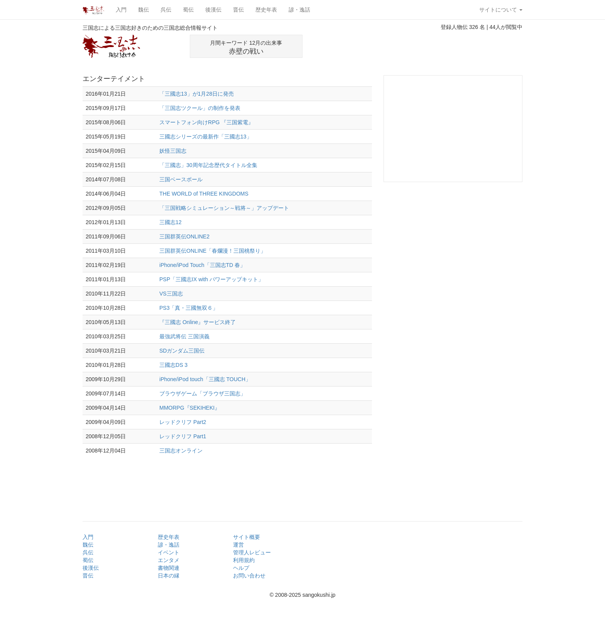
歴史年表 (266, 10)
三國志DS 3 (173, 365)
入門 (121, 10)
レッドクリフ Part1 (182, 436)
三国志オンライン (181, 450)
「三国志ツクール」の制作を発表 (199, 108)
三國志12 (170, 222)
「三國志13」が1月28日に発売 (196, 94)
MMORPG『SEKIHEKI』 (189, 408)
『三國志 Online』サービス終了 (197, 322)
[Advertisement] (432, 46)
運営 (238, 545)
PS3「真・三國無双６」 (188, 308)
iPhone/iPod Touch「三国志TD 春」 (202, 265)
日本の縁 (168, 575)
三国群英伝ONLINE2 (184, 236)
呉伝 (166, 10)
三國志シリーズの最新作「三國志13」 (205, 136)
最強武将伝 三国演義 (184, 336)
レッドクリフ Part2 (182, 422)
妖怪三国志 (172, 151)
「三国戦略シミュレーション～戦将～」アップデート (224, 208)
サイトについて (500, 10)
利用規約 (244, 560)
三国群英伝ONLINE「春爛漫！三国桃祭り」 (212, 251)
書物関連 (168, 568)
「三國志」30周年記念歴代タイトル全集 (208, 165)
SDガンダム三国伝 (181, 351)
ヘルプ (241, 568)
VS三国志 (171, 293)
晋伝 (238, 10)
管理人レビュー (252, 552)
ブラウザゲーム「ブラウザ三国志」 (202, 393)
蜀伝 (188, 10)
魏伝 (143, 10)
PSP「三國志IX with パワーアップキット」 (211, 279)
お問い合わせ (249, 575)
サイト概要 (246, 537)
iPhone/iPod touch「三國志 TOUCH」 (205, 379)
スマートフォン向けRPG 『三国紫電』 (206, 122)
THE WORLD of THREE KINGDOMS (203, 194)
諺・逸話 (299, 10)
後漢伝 (213, 10)
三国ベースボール (181, 179)
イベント (168, 552)
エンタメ (168, 560)
